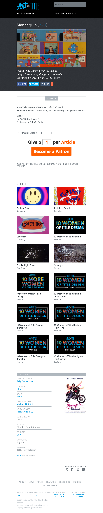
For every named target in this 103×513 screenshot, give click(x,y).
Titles (40, 481)
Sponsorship (50, 485)
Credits (51, 98)
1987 (42, 24)
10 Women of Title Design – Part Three (68, 295)
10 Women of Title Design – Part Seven (68, 358)
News (31, 481)
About (22, 481)
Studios (77, 481)
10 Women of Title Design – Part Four (31, 326)
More (52, 84)
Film (19, 388)
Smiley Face (23, 208)
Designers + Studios (68, 13)
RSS (83, 469)
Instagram (77, 469)
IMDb (19, 455)
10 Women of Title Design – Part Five (68, 326)
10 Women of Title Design (67, 236)
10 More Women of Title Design (29, 295)
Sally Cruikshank (25, 381)
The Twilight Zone (26, 265)
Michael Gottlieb (25, 404)
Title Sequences (28, 13)
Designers (64, 481)
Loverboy (22, 236)
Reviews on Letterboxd (26, 450)
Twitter (66, 469)
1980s (19, 396)
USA (19, 434)
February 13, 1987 (25, 411)
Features (51, 481)
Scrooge (58, 265)
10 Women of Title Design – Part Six (31, 358)
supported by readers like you (28, 494)
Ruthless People (62, 208)
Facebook (72, 469)
